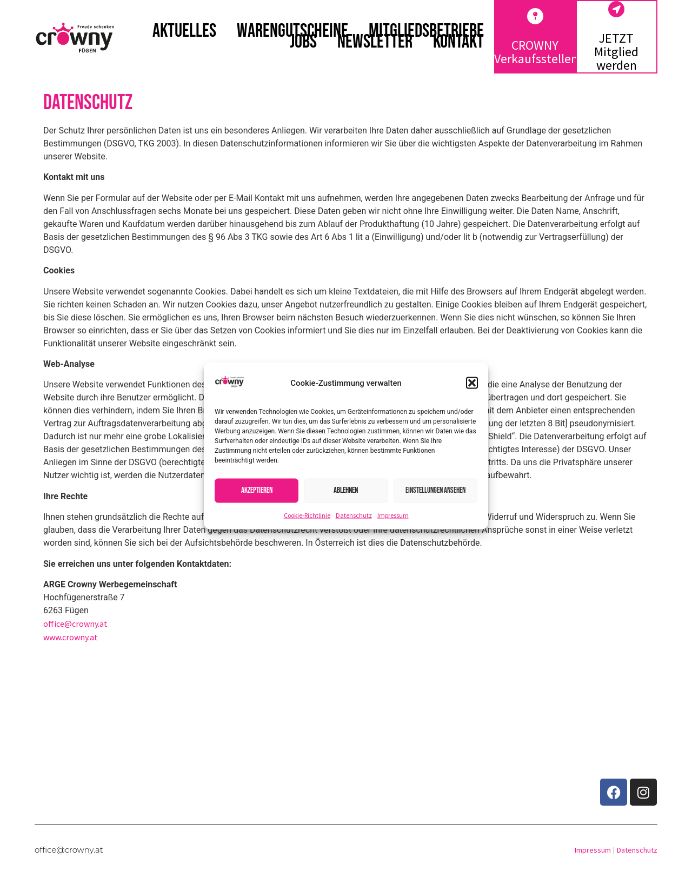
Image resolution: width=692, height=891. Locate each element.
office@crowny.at (76, 623)
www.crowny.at (71, 637)
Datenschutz (354, 515)
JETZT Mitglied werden (616, 51)
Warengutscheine (292, 31)
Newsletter (374, 42)
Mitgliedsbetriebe (426, 31)
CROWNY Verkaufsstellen (536, 52)
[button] (472, 383)
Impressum (393, 515)
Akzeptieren (256, 490)
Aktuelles (184, 31)
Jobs (303, 42)
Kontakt (458, 42)
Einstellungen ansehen (435, 490)
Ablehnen (346, 490)
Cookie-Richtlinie (307, 515)
